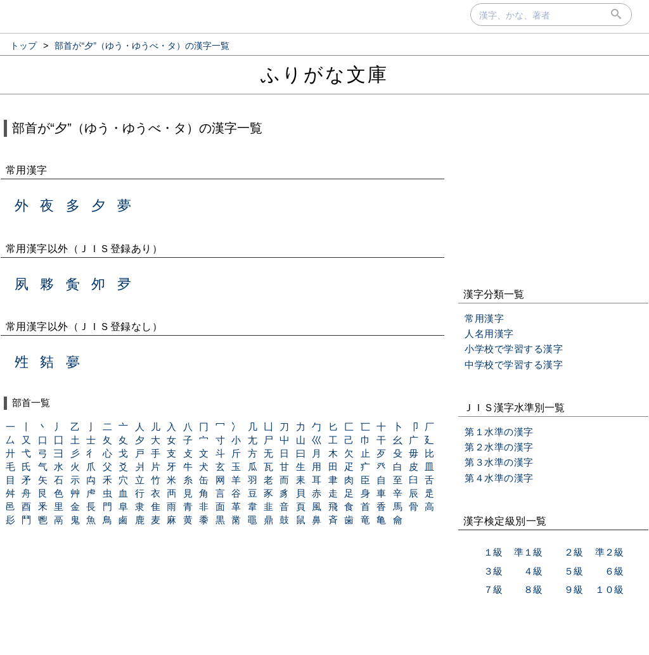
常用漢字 (484, 318)
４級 (533, 571)
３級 (493, 571)
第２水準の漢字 (499, 447)
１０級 (609, 589)
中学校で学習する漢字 (514, 364)
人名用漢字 (489, 333)
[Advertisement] (553, 192)
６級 (614, 571)
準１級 (528, 552)
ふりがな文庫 (324, 74)
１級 (493, 552)
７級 (493, 589)
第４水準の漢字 (499, 478)
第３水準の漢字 (499, 462)
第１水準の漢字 (499, 431)
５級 (573, 571)
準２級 (609, 552)
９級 (573, 589)
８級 (533, 589)
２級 (573, 552)
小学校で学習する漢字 (514, 348)
